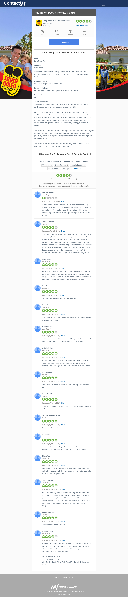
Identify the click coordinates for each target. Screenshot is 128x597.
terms (60, 577)
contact (72, 577)
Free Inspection (64, 42)
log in (55, 577)
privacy (66, 577)
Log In (104, 5)
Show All (77, 169)
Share (63, 201)
